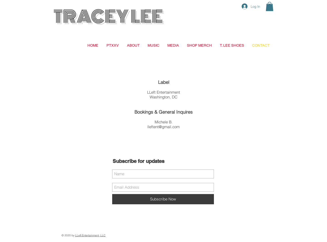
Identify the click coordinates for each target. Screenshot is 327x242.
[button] (269, 6)
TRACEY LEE (108, 16)
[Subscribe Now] (163, 199)
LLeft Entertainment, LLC (90, 235)
